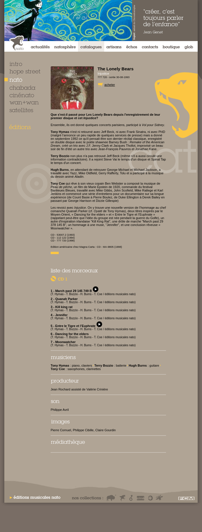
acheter (109, 84)
